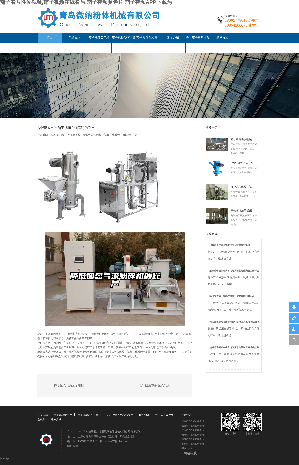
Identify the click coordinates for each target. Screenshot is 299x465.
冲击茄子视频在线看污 (192, 439)
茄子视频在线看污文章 (120, 414)
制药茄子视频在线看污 (192, 434)
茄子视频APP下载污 (89, 414)
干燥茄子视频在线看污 (192, 443)
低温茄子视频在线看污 (192, 425)
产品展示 (74, 37)
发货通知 (173, 37)
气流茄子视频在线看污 (130, 351)
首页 (50, 37)
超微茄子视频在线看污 (192, 421)
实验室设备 (187, 448)
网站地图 (72, 446)
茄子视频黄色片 (99, 37)
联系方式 (222, 37)
